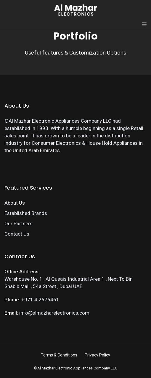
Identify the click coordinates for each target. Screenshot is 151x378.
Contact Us (16, 234)
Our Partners (18, 223)
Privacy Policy (97, 355)
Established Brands (25, 213)
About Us (14, 203)
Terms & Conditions (59, 355)
